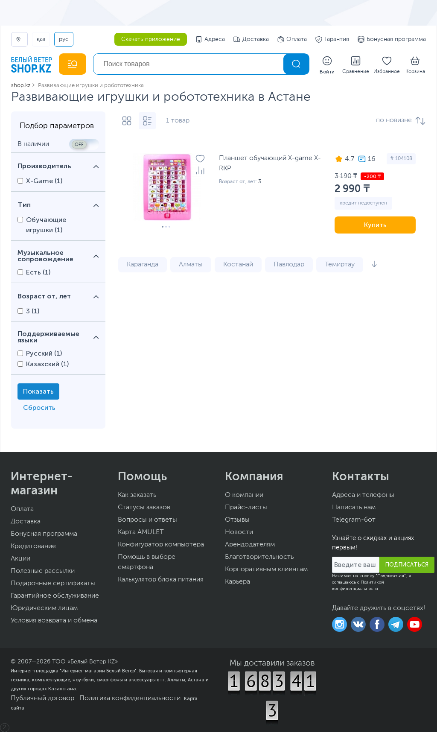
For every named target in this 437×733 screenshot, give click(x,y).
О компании (244, 496)
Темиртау (340, 265)
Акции (20, 559)
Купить (375, 226)
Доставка (251, 39)
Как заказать (137, 496)
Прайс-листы (246, 508)
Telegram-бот (354, 520)
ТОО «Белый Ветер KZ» (85, 663)
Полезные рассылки (43, 572)
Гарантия (332, 39)
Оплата (292, 39)
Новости (239, 533)
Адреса (210, 39)
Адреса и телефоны (363, 496)
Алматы (191, 265)
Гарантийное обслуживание (55, 596)
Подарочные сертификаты (53, 584)
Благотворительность (259, 558)
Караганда (142, 265)
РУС (64, 39)
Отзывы (237, 520)
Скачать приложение (150, 39)
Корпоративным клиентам (266, 570)
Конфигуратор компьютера (161, 545)
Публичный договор (42, 699)
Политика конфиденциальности (130, 699)
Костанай (238, 265)
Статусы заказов (144, 508)
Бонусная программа (392, 39)
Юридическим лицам (44, 609)
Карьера (237, 582)
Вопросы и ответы (147, 520)
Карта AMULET (141, 533)
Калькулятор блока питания (161, 580)
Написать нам (354, 508)
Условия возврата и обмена (54, 621)
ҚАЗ (41, 39)
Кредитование (33, 547)
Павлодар (289, 265)
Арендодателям (250, 545)
